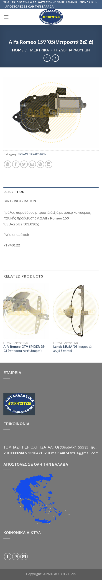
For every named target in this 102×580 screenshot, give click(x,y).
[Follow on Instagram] (16, 556)
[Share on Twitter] (24, 164)
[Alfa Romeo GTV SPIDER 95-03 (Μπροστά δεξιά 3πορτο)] (26, 311)
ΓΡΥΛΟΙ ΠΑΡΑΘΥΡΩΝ (72, 50)
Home (17, 50)
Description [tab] (13, 192)
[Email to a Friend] (32, 164)
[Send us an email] (24, 556)
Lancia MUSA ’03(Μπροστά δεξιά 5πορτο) (72, 349)
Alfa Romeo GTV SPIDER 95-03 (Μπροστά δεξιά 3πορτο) (24, 349)
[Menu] (6, 16)
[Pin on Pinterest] (40, 164)
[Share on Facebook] (16, 164)
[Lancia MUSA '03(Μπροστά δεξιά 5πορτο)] (76, 311)
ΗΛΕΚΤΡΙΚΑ (38, 50)
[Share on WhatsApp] (7, 164)
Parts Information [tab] (19, 201)
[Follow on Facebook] (7, 556)
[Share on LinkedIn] (48, 164)
